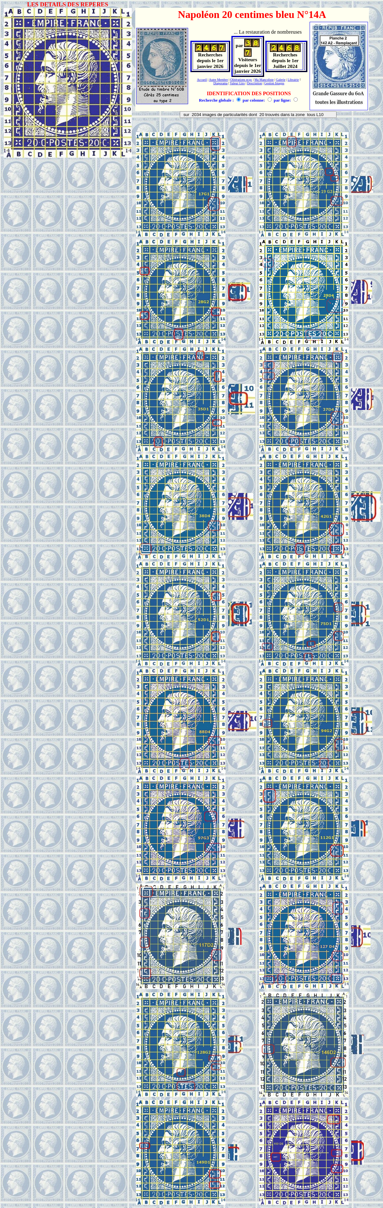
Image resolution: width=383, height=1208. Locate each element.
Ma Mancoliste (264, 79)
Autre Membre (218, 79)
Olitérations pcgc (241, 79)
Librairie (293, 79)
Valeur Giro (237, 83)
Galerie (280, 79)
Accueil (202, 79)
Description (254, 83)
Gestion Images (274, 83)
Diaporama (220, 83)
